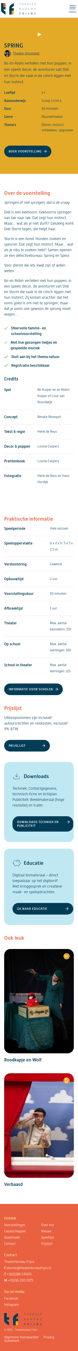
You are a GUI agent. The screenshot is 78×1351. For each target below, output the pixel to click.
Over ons (47, 1225)
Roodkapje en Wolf (22, 1059)
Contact (10, 1244)
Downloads (12, 1237)
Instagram (11, 1305)
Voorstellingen (14, 1225)
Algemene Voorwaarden (21, 1337)
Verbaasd (13, 1184)
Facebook (11, 1298)
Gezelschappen (15, 1231)
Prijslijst (47, 1244)
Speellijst (47, 1237)
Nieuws (46, 1231)
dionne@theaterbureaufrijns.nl (29, 1268)
